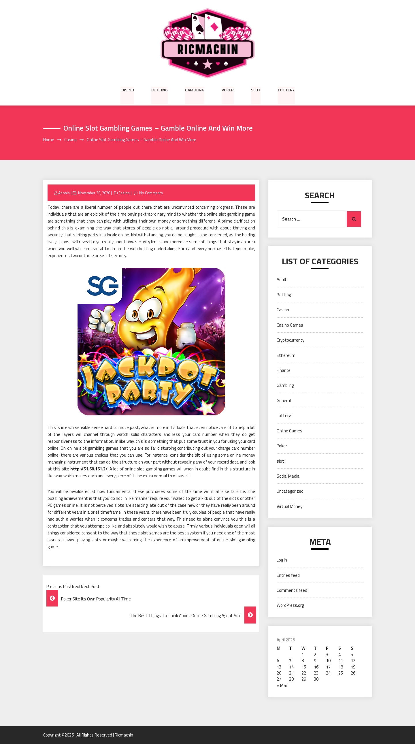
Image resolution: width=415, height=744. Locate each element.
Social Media (288, 476)
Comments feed (292, 590)
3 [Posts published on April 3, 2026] (327, 654)
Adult (282, 279)
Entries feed (288, 575)
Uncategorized (290, 491)
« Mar (282, 685)
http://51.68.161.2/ (88, 469)
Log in (282, 560)
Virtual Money (289, 506)
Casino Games (290, 325)
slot (256, 90)
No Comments (151, 193)
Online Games (289, 430)
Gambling (194, 90)
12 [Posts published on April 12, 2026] (353, 660)
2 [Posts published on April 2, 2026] (315, 654)
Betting (159, 90)
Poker (228, 90)
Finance (283, 370)
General (284, 400)
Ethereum (286, 355)
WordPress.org (290, 605)
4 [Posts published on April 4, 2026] (339, 654)
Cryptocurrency (290, 340)
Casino (127, 90)
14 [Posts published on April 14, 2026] (291, 667)
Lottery (286, 90)
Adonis (64, 193)
